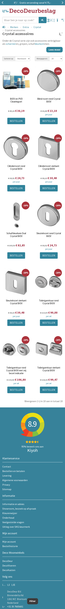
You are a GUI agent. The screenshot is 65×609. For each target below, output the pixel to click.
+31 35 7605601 (15, 606)
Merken (14, 27)
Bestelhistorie (10, 546)
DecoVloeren (9, 565)
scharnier (11, 43)
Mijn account (9, 541)
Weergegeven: (42, 58)
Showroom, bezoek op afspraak (19, 508)
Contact (6, 466)
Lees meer (54, 49)
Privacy (6, 484)
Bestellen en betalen (13, 471)
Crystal (37, 27)
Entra (26, 27)
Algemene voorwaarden (15, 480)
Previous (3, 2)
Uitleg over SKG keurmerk (16, 526)
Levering (7, 475)
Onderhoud (8, 517)
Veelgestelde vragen (13, 522)
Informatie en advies (13, 504)
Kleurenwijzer (9, 513)
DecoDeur (7, 561)
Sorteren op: (8, 58)
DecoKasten (8, 570)
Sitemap (6, 489)
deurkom (39, 43)
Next (61, 2)
